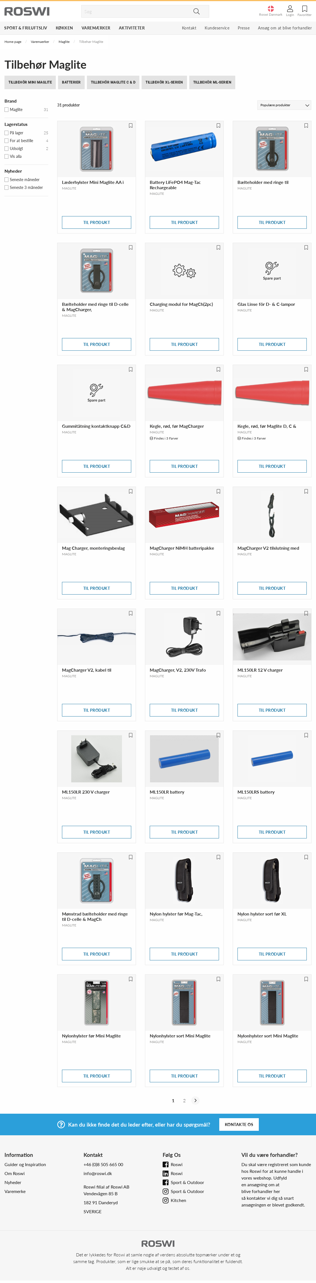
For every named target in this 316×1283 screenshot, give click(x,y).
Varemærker (96, 28)
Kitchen (178, 1200)
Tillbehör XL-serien (164, 82)
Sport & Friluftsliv (25, 28)
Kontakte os (239, 1124)
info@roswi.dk (98, 1173)
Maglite (64, 42)
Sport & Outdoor (187, 1182)
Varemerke (15, 1191)
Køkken (64, 28)
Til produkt (96, 222)
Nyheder (12, 1182)
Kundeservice (217, 28)
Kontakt (189, 28)
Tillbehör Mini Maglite (30, 82)
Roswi (177, 1164)
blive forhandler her (260, 1191)
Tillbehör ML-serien (212, 82)
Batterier (71, 82)
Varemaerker (40, 42)
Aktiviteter (132, 28)
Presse (244, 28)
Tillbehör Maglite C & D (113, 82)
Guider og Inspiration (25, 1164)
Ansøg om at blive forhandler (285, 28)
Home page (12, 42)
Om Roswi (14, 1173)
